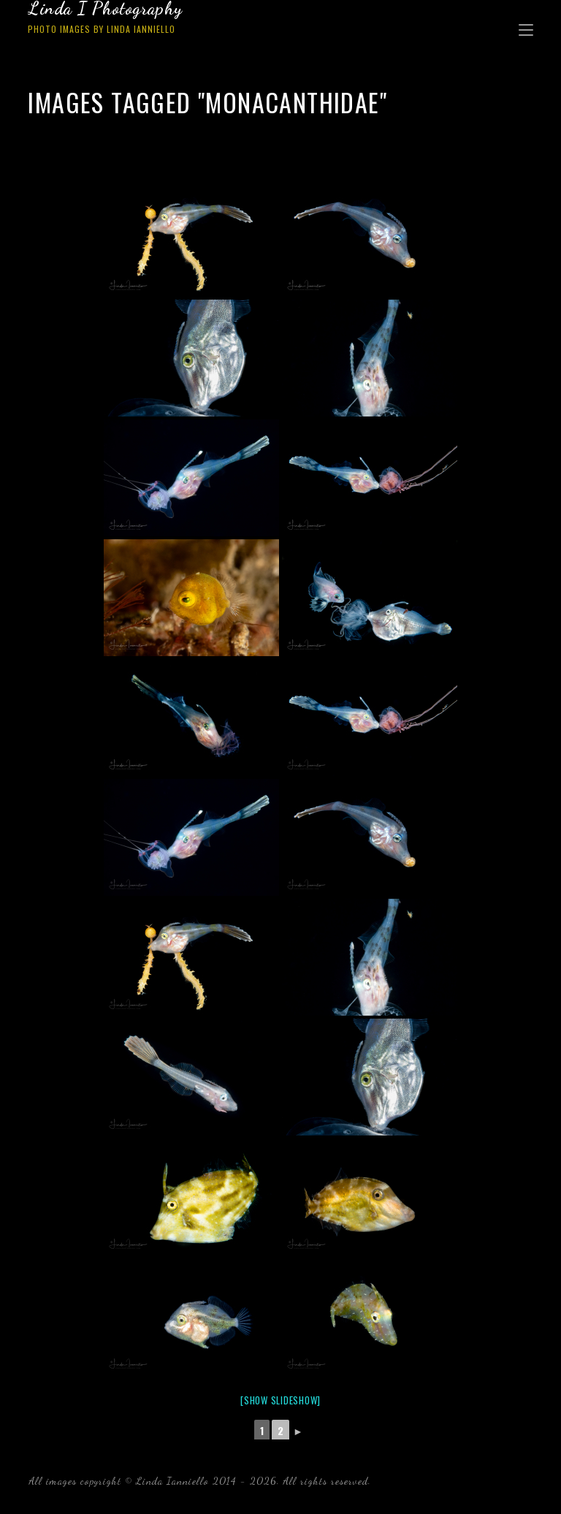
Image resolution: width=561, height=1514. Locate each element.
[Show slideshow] (280, 1400)
